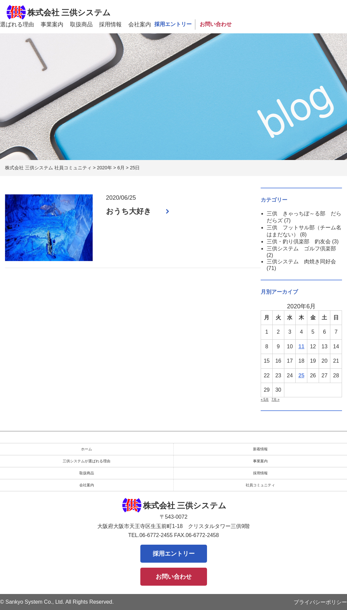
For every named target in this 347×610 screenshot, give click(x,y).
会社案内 (139, 24)
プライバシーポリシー (320, 602)
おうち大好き (128, 211)
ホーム (86, 449)
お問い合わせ (216, 24)
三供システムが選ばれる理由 (86, 461)
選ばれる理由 (17, 24)
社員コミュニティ (260, 485)
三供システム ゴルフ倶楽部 (301, 248)
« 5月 (265, 399)
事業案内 (52, 24)
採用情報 (110, 24)
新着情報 (260, 449)
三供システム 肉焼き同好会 (301, 261)
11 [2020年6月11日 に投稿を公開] (301, 346)
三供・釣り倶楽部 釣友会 (299, 241)
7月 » (276, 399)
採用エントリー (173, 24)
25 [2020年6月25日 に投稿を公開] (301, 375)
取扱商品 (81, 24)
